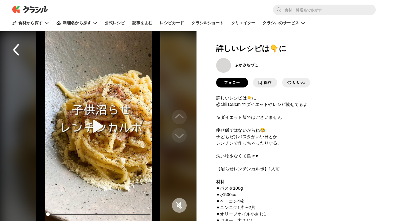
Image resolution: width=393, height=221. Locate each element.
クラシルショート (207, 23)
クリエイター (243, 23)
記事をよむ (142, 23)
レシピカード (172, 23)
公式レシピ (115, 23)
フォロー (232, 82)
